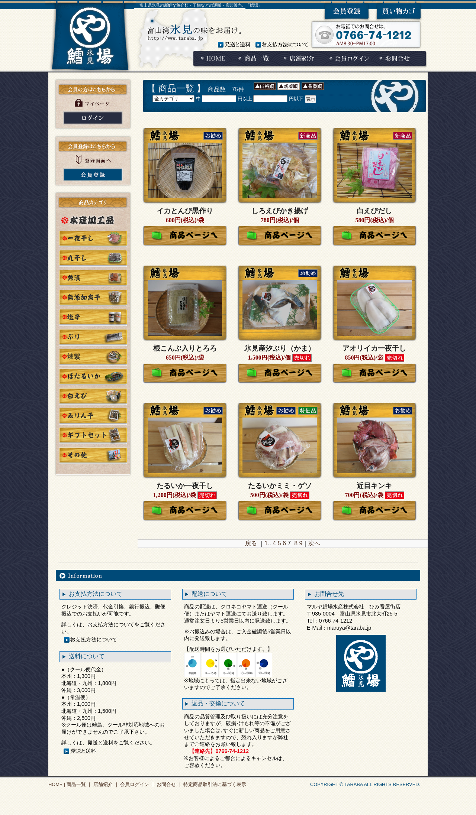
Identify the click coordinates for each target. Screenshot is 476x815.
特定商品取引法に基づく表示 (214, 784)
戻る (251, 543)
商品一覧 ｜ (78, 784)
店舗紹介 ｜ (105, 784)
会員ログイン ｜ (137, 784)
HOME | (56, 784)
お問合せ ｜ (168, 784)
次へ (314, 543)
